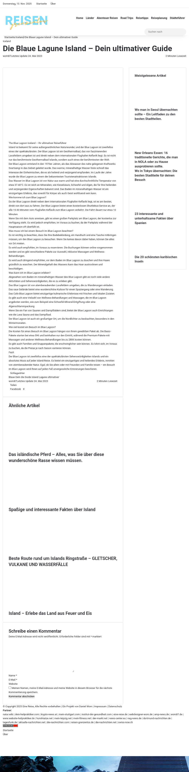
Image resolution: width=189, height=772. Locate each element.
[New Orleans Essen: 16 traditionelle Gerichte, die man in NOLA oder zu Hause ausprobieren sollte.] (155, 148)
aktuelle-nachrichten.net (32, 722)
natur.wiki (8, 714)
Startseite (41, 3)
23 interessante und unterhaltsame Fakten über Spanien (154, 218)
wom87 (7, 56)
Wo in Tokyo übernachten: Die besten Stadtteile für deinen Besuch (156, 175)
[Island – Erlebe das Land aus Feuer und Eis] (45, 608)
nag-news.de (134, 718)
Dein (17, 377)
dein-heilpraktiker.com (27, 714)
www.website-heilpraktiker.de (19, 718)
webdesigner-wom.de (141, 714)
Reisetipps (142, 18)
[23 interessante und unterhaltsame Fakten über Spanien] (155, 209)
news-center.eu (117, 718)
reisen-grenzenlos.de (82, 722)
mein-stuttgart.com (69, 714)
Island (35, 377)
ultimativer (53, 377)
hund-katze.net (44, 718)
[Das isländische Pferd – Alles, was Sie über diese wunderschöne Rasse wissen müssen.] (45, 449)
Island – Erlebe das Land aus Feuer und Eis (50, 613)
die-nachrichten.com (58, 722)
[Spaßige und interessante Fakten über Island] (45, 504)
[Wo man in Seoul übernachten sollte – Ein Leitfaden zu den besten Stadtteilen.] (155, 105)
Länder (90, 18)
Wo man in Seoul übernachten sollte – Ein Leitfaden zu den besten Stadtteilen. (156, 114)
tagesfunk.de (10, 722)
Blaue (12, 377)
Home (79, 18)
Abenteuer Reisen (107, 18)
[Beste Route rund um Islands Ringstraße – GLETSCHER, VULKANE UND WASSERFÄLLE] (45, 553)
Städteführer (177, 18)
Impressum (100, 706)
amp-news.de (161, 714)
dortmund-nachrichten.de (157, 718)
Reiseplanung (159, 18)
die (22, 377)
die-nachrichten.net (105, 722)
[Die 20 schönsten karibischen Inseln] (155, 252)
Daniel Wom (85, 706)
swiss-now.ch (125, 722)
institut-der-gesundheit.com (97, 714)
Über (53, 3)
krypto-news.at (49, 714)
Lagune (43, 377)
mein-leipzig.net (63, 718)
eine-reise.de (120, 714)
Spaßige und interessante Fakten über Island (52, 509)
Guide (28, 377)
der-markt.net (100, 718)
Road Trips (126, 18)
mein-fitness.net (82, 718)
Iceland (20, 37)
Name (13, 675)
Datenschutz (115, 706)
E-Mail (13, 679)
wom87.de (176, 714)
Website (13, 683)
